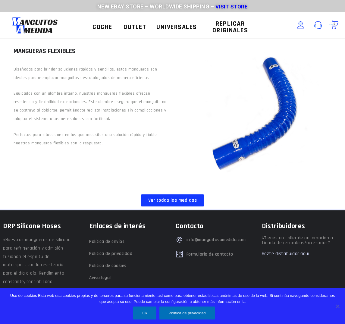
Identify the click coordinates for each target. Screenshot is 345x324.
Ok (144, 313)
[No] (337, 306)
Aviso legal (100, 278)
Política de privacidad (110, 253)
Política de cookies (108, 266)
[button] (102, 27)
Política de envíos (106, 241)
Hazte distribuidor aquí (285, 253)
